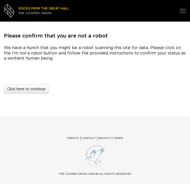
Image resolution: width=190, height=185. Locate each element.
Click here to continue (26, 89)
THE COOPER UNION (43, 11)
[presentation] (47, 71)
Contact (89, 138)
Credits (73, 138)
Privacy (105, 138)
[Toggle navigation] (183, 10)
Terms (118, 138)
